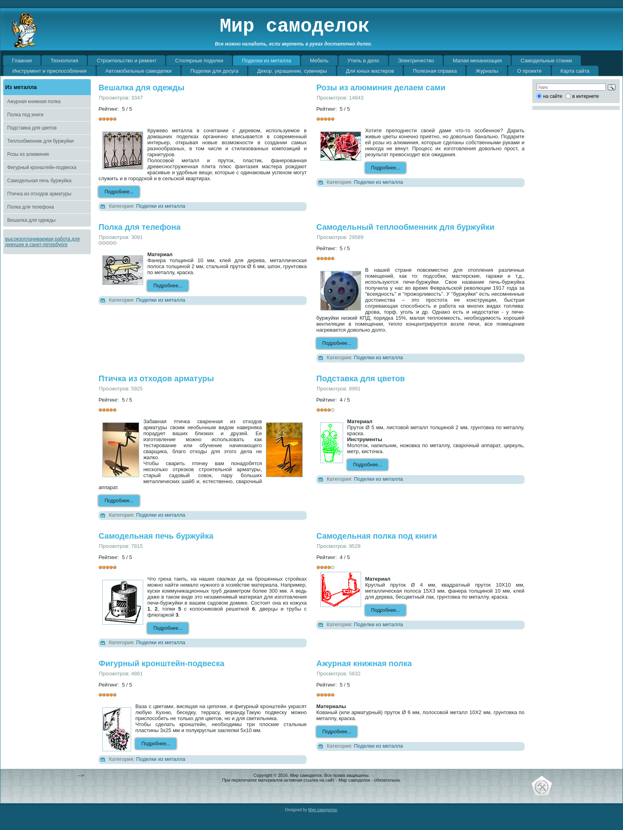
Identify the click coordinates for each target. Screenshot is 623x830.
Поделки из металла (266, 61)
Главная (22, 61)
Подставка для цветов (32, 128)
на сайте (552, 96)
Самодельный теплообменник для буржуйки (405, 227)
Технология (64, 61)
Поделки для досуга (214, 71)
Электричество (416, 61)
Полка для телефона (30, 207)
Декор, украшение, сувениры (292, 71)
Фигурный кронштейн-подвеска (41, 167)
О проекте (529, 71)
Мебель (319, 61)
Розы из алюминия (28, 154)
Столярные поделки (199, 61)
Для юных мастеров (370, 71)
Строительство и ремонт (126, 61)
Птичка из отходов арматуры (39, 194)
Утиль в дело (363, 61)
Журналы (486, 71)
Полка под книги (25, 114)
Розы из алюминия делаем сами (380, 87)
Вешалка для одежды (31, 220)
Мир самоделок (294, 26)
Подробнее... (118, 192)
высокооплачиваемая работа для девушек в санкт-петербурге (42, 241)
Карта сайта (575, 71)
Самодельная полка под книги (376, 535)
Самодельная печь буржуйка (39, 180)
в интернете (585, 96)
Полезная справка (435, 71)
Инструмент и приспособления (49, 71)
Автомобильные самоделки (139, 71)
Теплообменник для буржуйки (40, 141)
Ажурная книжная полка (34, 101)
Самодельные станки (546, 61)
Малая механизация (477, 61)
